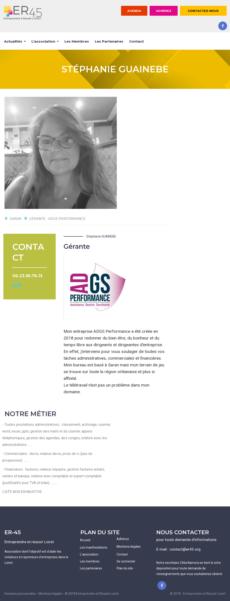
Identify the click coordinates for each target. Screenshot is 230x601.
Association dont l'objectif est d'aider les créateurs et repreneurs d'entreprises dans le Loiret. (36, 557)
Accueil (85, 540)
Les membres (76, 41)
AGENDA (134, 11)
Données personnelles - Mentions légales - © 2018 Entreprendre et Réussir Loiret (61, 593)
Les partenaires (109, 41)
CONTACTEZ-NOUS (203, 11)
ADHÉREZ (163, 11)
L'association (89, 554)
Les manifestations (93, 547)
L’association (43, 41)
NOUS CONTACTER (182, 532)
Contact (136, 41)
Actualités (13, 41)
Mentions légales (129, 546)
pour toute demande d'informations (186, 539)
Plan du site (125, 568)
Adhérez (123, 539)
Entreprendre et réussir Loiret (29, 542)
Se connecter (126, 561)
